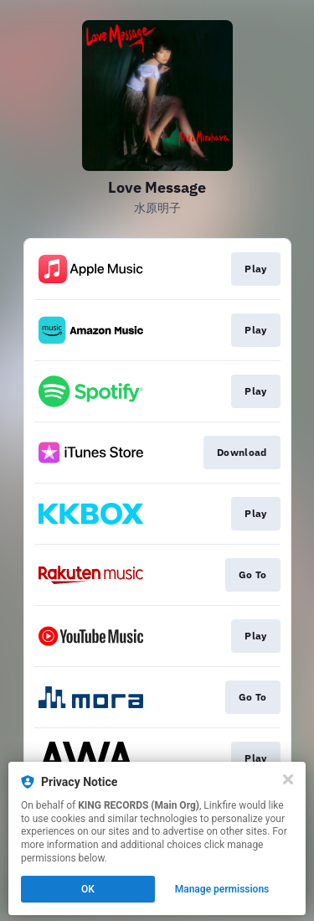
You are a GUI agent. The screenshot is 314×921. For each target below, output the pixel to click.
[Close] (288, 779)
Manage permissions (222, 889)
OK (88, 889)
